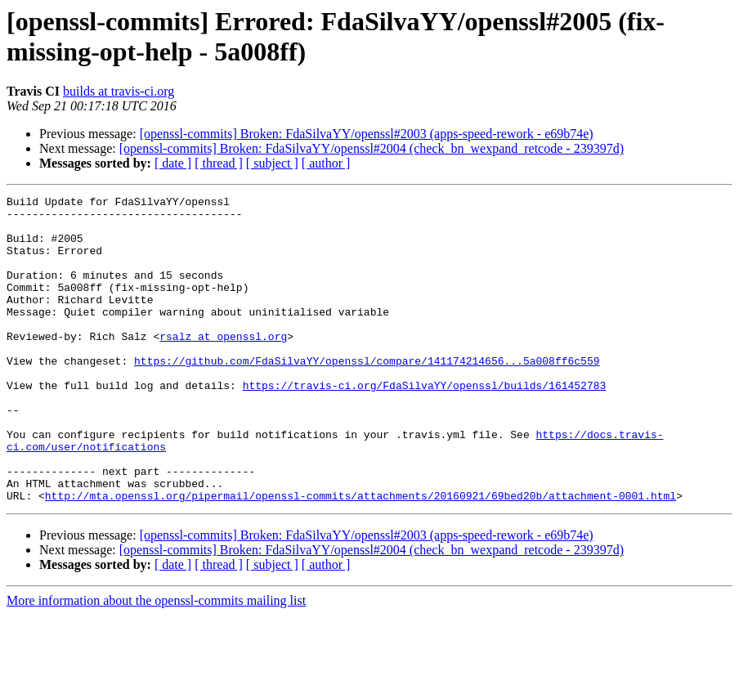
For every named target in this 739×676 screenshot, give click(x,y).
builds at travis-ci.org (118, 91)
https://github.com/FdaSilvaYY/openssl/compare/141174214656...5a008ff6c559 (366, 394)
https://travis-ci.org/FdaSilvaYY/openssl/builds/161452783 (425, 424)
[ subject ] (272, 163)
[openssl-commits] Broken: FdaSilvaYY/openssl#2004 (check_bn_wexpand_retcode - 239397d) (371, 148)
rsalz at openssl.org (223, 365)
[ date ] (173, 163)
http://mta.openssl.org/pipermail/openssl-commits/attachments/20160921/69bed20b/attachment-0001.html (360, 556)
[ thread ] (219, 163)
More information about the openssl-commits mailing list (156, 662)
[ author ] (326, 163)
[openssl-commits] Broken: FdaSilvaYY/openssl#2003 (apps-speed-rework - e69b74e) (366, 134)
